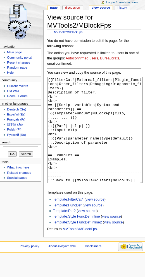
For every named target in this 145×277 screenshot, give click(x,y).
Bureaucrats (109, 58)
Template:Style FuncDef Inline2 (77, 243)
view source (95, 220)
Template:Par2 (64, 232)
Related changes (19, 172)
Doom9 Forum (17, 96)
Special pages (17, 177)
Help (10, 72)
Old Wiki (13, 91)
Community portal (19, 57)
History (122, 7)
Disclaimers (93, 267)
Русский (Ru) (16, 134)
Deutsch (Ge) (16, 109)
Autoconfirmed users (82, 58)
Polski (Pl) (14, 129)
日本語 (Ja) (15, 124)
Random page (17, 67)
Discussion (72, 7)
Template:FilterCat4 (68, 220)
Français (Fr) (16, 119)
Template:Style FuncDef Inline (76, 237)
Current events (17, 86)
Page (54, 7)
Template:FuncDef (67, 226)
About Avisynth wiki (62, 267)
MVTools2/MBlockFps (68, 32)
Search (6, 142)
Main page (14, 52)
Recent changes (18, 62)
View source (101, 7)
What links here (18, 167)
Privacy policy (29, 267)
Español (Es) (16, 114)
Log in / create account (122, 2)
